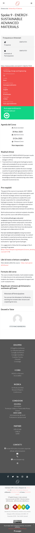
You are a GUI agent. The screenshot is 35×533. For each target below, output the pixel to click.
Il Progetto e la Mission (17, 348)
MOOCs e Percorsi (17, 373)
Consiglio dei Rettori (17, 352)
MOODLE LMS (15, 492)
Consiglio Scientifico (17, 355)
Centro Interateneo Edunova (19, 490)
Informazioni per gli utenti (17, 415)
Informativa (17, 406)
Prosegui (17, 531)
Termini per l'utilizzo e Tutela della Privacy (17, 408)
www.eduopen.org (18, 459)
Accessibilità (17, 375)
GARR (17, 434)
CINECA (17, 431)
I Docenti (17, 359)
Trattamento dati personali (17, 417)
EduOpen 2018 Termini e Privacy (17, 528)
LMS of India (17, 429)
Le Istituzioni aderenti (17, 350)
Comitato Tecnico (17, 357)
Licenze (17, 410)
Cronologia (17, 361)
